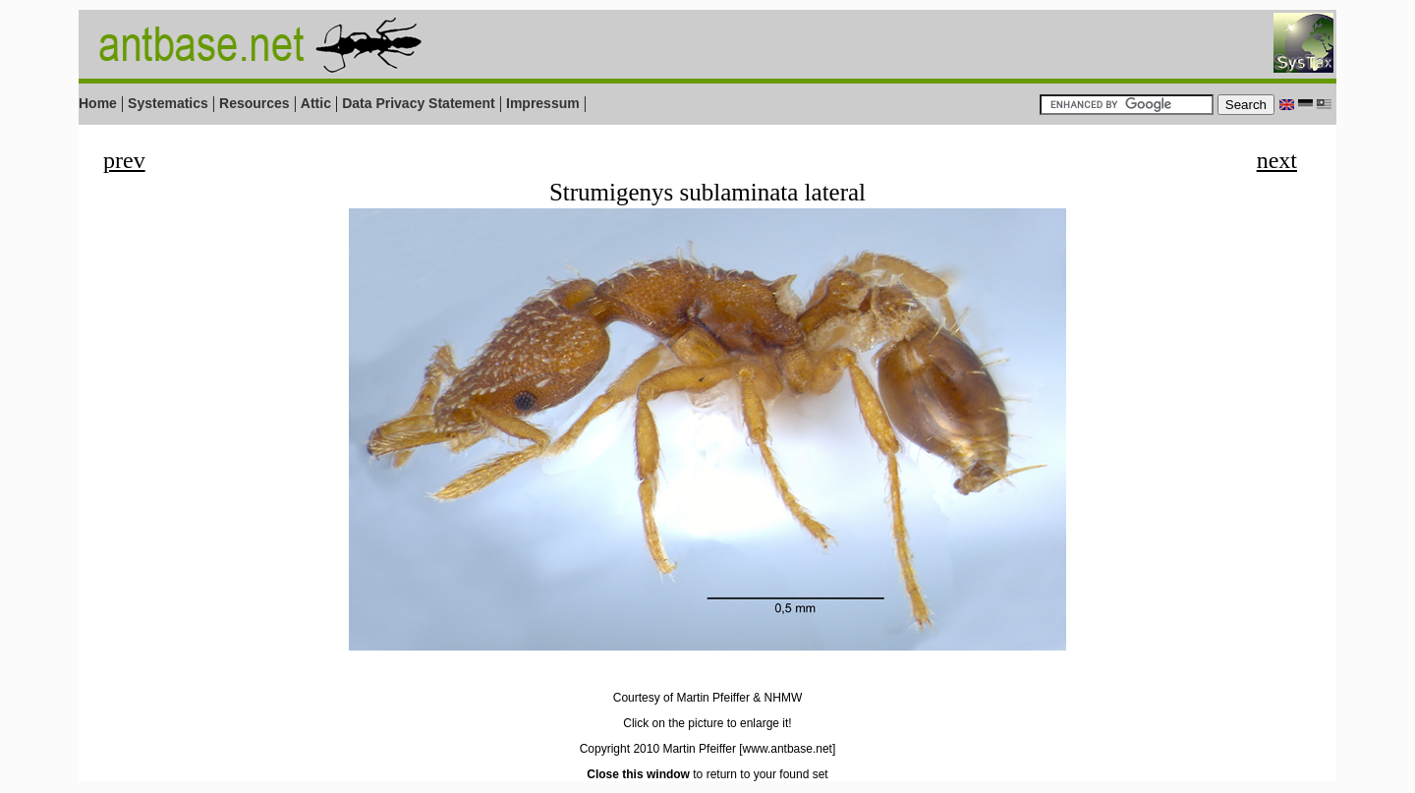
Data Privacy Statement (418, 103)
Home (98, 103)
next (1277, 160)
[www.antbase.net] (787, 749)
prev (124, 160)
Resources (254, 103)
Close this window (638, 774)
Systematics (168, 103)
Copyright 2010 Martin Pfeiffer (658, 749)
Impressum (543, 103)
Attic (316, 103)
